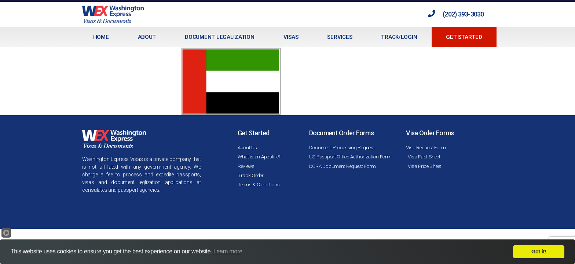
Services (339, 37)
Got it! (538, 251)
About (147, 37)
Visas (291, 37)
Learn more (227, 251)
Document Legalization (219, 37)
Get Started (464, 37)
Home (101, 37)
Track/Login (399, 37)
